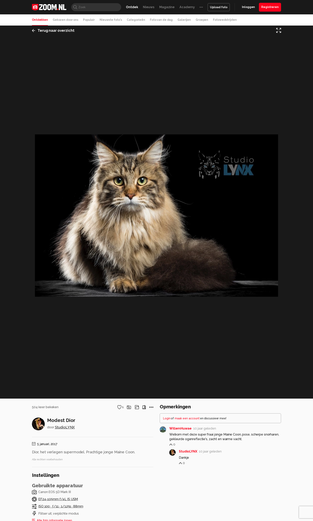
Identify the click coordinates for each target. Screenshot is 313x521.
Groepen (202, 19)
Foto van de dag (161, 19)
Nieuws (149, 7)
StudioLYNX (65, 476)
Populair (89, 19)
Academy (187, 7)
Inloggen (248, 7)
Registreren (270, 7)
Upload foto (218, 7)
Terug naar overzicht (53, 31)
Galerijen (184, 19)
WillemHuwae (180, 477)
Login (166, 466)
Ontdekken (40, 19)
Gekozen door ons (65, 19)
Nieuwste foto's (111, 19)
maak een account (187, 466)
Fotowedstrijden (225, 19)
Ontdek (132, 7)
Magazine (167, 7)
